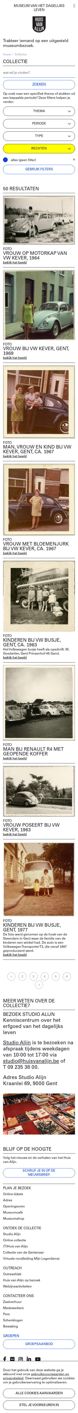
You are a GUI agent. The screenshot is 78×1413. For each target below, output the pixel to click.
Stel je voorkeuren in (39, 1405)
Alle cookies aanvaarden (39, 1393)
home (7, 54)
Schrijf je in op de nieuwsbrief (39, 1173)
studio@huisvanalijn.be (31, 1061)
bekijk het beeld (15, 262)
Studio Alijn (17, 1043)
